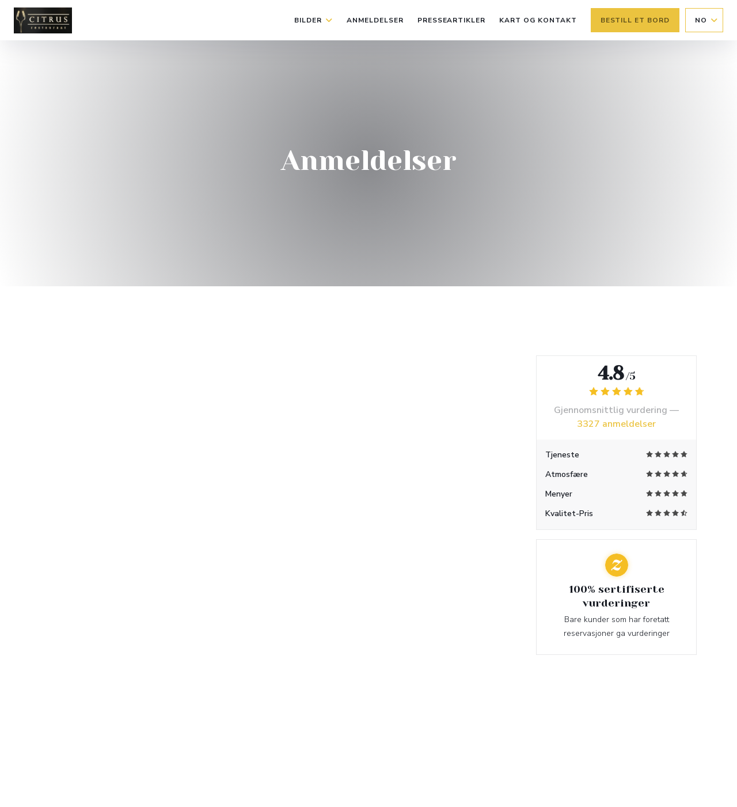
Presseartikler (451, 20)
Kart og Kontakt (537, 20)
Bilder (313, 20)
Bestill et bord (635, 20)
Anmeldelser (375, 20)
